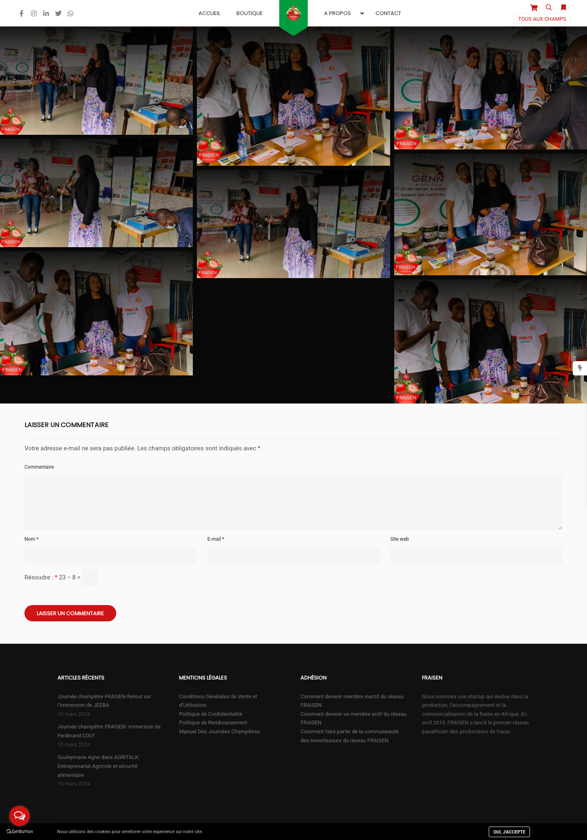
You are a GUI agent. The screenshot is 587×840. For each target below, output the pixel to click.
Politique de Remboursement (213, 722)
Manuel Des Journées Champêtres (219, 731)
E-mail (215, 539)
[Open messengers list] (19, 816)
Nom (31, 539)
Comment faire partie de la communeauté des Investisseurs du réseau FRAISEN (349, 735)
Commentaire (39, 467)
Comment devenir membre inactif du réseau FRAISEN (352, 700)
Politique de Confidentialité (210, 714)
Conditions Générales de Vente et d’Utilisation (218, 700)
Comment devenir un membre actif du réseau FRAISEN (353, 718)
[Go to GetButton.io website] (20, 831)
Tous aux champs (542, 19)
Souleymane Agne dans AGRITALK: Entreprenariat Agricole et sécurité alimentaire (98, 766)
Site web (400, 539)
